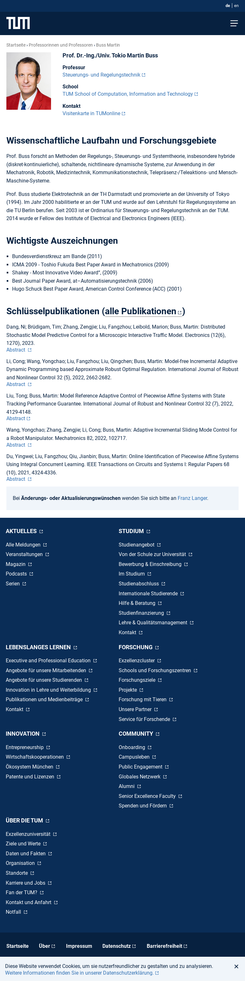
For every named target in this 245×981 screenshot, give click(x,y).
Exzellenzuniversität (29, 834)
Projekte (128, 690)
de (228, 5)
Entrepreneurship (25, 747)
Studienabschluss (139, 584)
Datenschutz (116, 946)
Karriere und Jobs (26, 883)
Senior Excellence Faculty (148, 796)
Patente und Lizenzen (31, 777)
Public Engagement (141, 767)
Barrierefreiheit (164, 946)
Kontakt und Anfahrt (29, 902)
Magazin (16, 564)
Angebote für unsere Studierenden (44, 680)
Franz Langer (192, 498)
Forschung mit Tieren (143, 699)
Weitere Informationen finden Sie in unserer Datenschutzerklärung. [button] (79, 973)
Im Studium (132, 574)
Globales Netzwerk (140, 777)
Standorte (17, 873)
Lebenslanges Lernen (39, 647)
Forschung (136, 647)
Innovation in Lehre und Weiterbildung (49, 690)
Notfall (14, 912)
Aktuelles (22, 531)
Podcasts (17, 574)
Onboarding (132, 747)
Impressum (79, 946)
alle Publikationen (140, 311)
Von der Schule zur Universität (153, 554)
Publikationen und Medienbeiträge (45, 699)
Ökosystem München (30, 767)
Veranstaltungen (25, 554)
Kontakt (128, 632)
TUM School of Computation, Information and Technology (128, 94)
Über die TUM (25, 820)
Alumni (127, 786)
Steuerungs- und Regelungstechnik (101, 75)
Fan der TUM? (22, 892)
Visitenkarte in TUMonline (91, 113)
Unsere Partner (136, 709)
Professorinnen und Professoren (61, 45)
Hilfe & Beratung (138, 603)
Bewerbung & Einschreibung (151, 564)
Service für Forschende (145, 719)
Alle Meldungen (24, 545)
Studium (132, 531)
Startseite (16, 45)
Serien (13, 584)
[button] (238, 966)
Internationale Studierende (149, 594)
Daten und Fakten (26, 854)
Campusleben (135, 757)
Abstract (16, 350)
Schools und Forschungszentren (155, 670)
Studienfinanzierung (142, 613)
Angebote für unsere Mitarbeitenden (46, 670)
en (236, 5)
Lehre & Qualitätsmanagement (154, 623)
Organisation (21, 863)
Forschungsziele (138, 680)
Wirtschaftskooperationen (35, 757)
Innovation (23, 733)
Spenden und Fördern (143, 806)
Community (136, 733)
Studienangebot (137, 545)
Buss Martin (108, 45)
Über (44, 946)
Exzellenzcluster (137, 661)
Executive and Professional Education (49, 661)
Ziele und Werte (24, 844)
